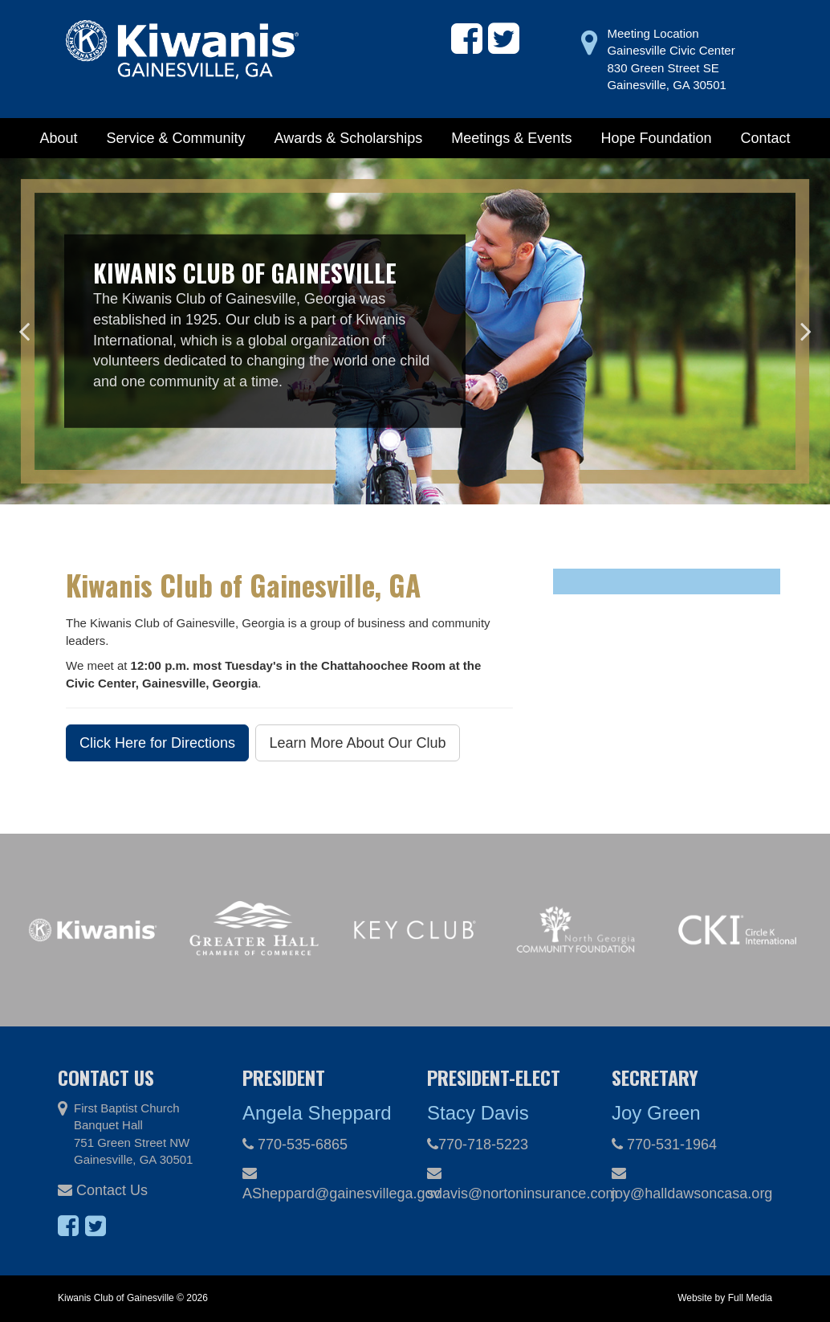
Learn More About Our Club (357, 743)
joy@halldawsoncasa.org (692, 1184)
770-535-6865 (295, 1144)
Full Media (750, 1298)
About (58, 138)
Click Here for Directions (157, 743)
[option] (415, 331)
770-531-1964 (664, 1144)
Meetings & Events (511, 138)
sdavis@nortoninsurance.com (507, 1184)
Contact (766, 138)
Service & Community (175, 138)
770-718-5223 (477, 1144)
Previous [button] (24, 331)
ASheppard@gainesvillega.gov (322, 1184)
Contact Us (103, 1190)
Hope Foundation (655, 138)
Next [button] (806, 331)
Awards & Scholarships (349, 138)
